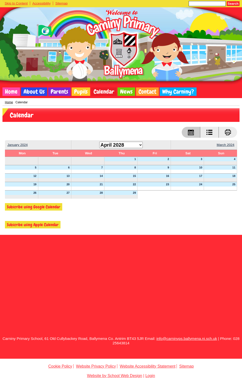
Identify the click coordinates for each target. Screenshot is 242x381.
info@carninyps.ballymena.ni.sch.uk (186, 338)
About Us (34, 91)
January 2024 (17, 145)
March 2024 (225, 145)
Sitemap (61, 3)
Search (233, 3)
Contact (147, 91)
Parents (59, 91)
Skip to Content (16, 3)
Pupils (81, 91)
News (126, 91)
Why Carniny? (178, 91)
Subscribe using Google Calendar (33, 207)
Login (150, 376)
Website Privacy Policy (96, 366)
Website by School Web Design (114, 376)
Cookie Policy (60, 366)
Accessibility (41, 3)
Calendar (104, 91)
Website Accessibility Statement (148, 366)
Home (11, 91)
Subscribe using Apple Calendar (33, 224)
